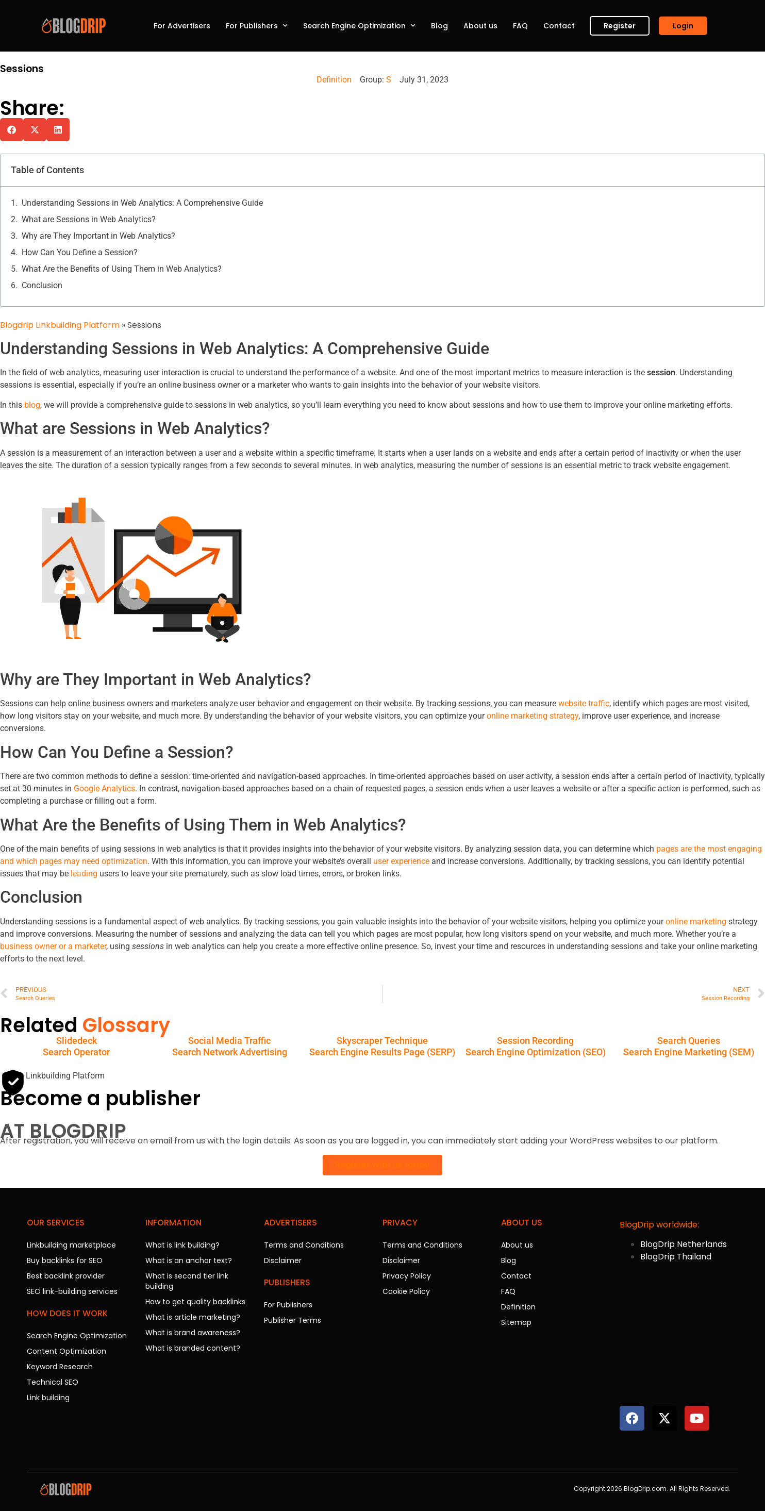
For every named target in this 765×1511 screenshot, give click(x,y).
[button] (11, 129)
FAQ (520, 26)
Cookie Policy (406, 1291)
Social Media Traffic (229, 1040)
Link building (48, 1397)
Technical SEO (52, 1382)
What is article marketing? (192, 1317)
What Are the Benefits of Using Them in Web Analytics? (122, 269)
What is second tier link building (186, 1281)
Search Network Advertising (229, 1052)
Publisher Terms (292, 1320)
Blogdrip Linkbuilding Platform (60, 325)
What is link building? (182, 1245)
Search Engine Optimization (359, 26)
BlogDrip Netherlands (683, 1244)
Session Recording (535, 1040)
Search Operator (76, 1052)
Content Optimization (66, 1351)
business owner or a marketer (53, 946)
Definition (334, 80)
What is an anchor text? (188, 1260)
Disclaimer (283, 1260)
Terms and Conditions (304, 1245)
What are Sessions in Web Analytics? (89, 219)
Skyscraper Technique (382, 1040)
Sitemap (516, 1322)
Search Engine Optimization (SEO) (535, 1052)
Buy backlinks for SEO (65, 1260)
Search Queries (688, 1040)
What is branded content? (192, 1348)
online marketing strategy (532, 716)
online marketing (696, 921)
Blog (439, 26)
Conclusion (42, 285)
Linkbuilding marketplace (71, 1245)
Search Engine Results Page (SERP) (382, 1052)
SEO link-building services (72, 1291)
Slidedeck (76, 1040)
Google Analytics (104, 788)
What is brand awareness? (192, 1332)
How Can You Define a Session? (80, 252)
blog (32, 405)
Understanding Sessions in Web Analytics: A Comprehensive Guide (142, 203)
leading (84, 873)
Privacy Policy (406, 1276)
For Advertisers (182, 26)
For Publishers (257, 26)
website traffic (583, 703)
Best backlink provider (66, 1276)
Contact (559, 26)
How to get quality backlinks (195, 1302)
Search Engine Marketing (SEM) (688, 1052)
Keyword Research (60, 1366)
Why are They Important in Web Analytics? (98, 236)
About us (480, 26)
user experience (401, 861)
